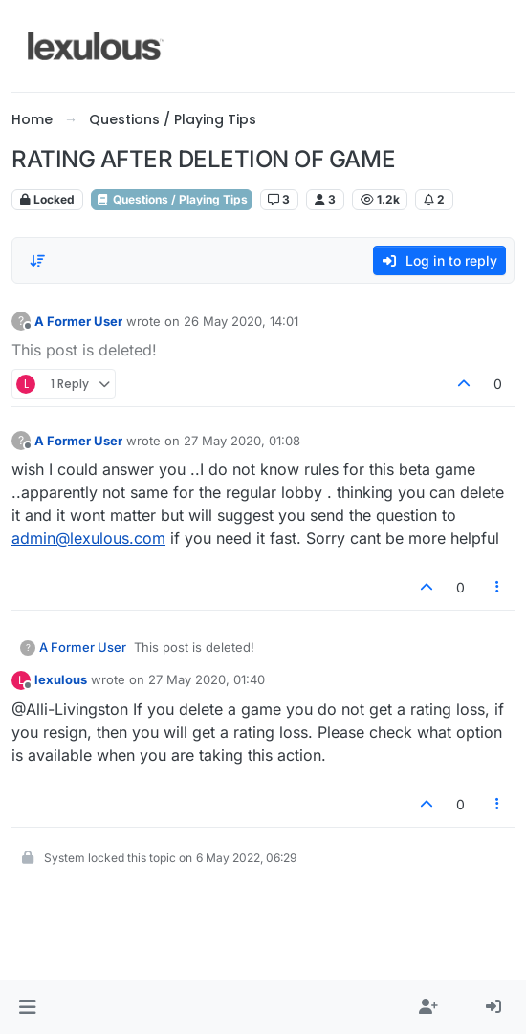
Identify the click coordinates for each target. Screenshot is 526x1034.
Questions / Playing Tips (172, 199)
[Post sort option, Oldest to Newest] (37, 260)
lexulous (60, 679)
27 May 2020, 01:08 (242, 440)
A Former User (78, 321)
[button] (27, 1007)
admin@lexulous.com (88, 538)
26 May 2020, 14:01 (241, 321)
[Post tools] (498, 587)
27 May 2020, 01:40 (206, 679)
